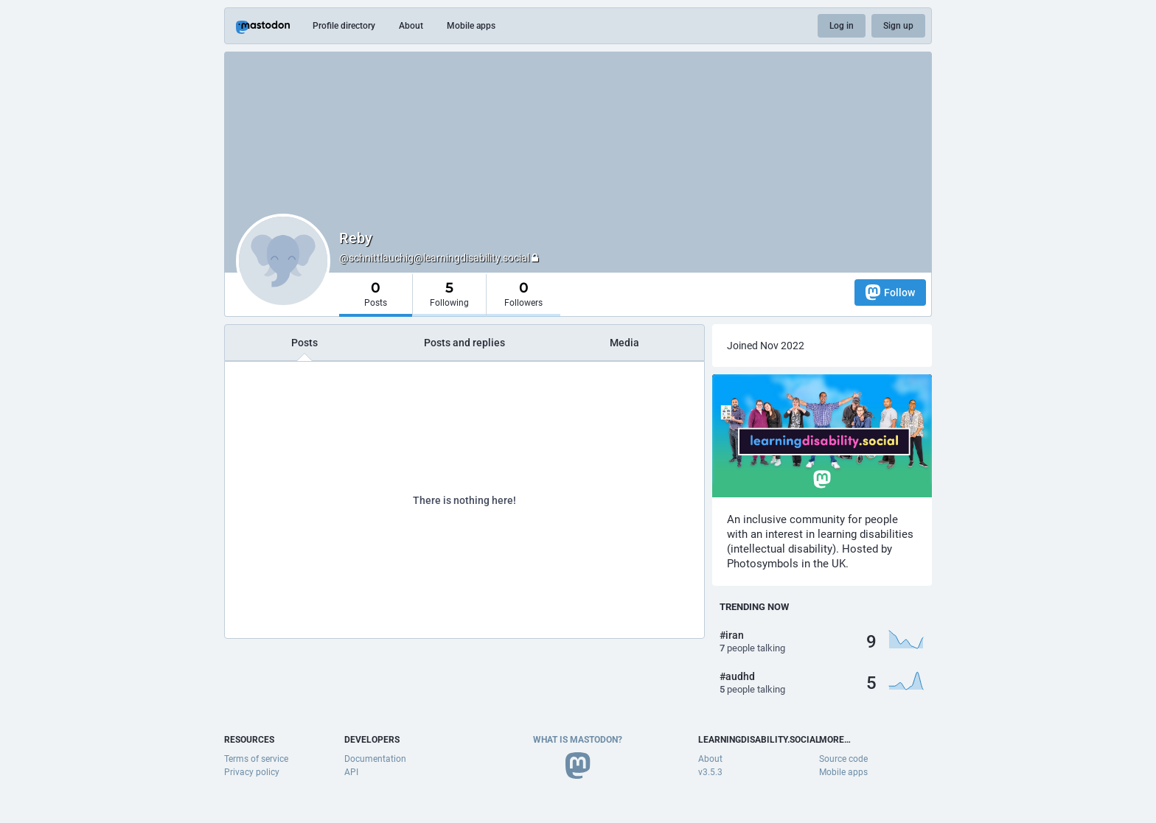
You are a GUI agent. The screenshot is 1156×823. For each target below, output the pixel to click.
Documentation (375, 759)
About (411, 26)
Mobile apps (471, 26)
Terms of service (256, 759)
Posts (304, 343)
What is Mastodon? (577, 740)
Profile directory (344, 26)
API (351, 772)
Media (624, 343)
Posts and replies (464, 343)
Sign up (898, 26)
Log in (841, 26)
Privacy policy (251, 772)
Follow (890, 292)
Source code (843, 759)
